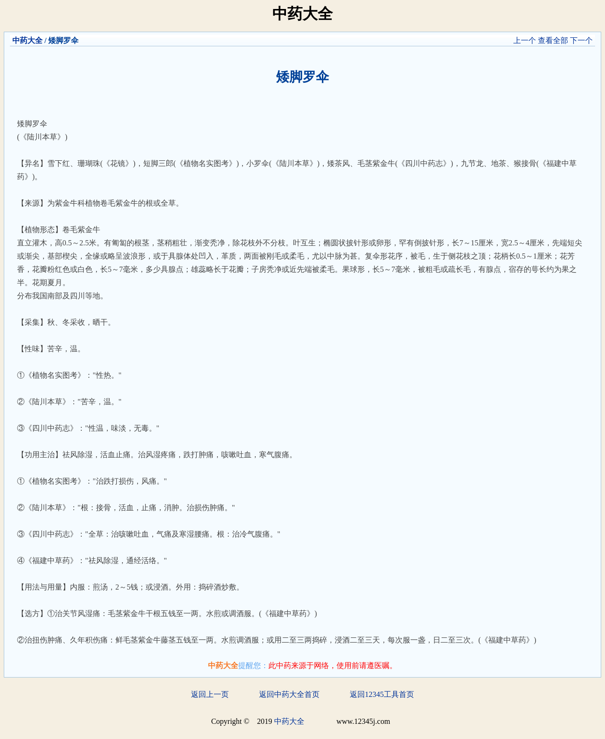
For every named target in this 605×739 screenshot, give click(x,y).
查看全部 (553, 40)
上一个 (524, 40)
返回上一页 (210, 694)
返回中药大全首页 (289, 694)
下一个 (581, 40)
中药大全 (27, 40)
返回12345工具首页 (382, 694)
